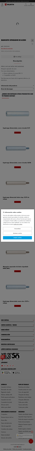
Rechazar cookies (17, 233)
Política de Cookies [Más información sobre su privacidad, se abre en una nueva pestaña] (18, 224)
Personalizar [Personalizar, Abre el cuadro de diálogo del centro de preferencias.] (17, 228)
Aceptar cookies (18, 237)
